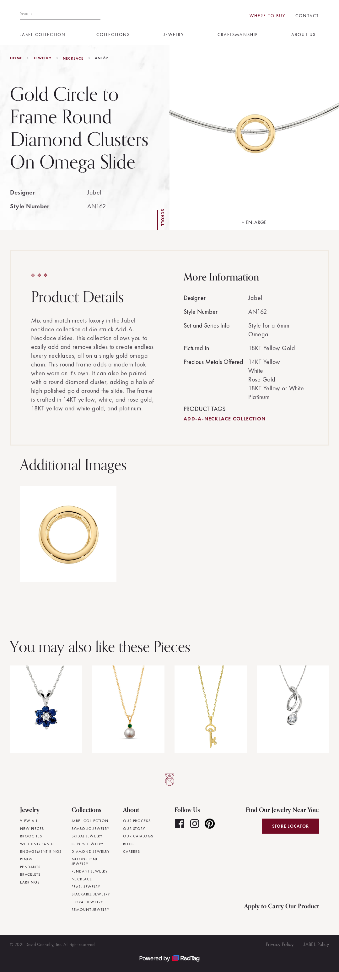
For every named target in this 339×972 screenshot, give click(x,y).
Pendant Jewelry (90, 871)
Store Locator (290, 826)
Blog (128, 844)
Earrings (30, 882)
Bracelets (30, 874)
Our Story (134, 828)
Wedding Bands (37, 844)
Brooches (31, 836)
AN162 (101, 58)
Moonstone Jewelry (85, 861)
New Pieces (32, 828)
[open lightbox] (254, 137)
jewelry (42, 58)
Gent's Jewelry (88, 844)
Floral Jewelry (87, 902)
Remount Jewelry (90, 909)
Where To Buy (267, 16)
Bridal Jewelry (87, 836)
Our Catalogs (138, 836)
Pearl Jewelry (86, 886)
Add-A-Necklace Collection (225, 419)
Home (16, 58)
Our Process (137, 821)
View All (29, 821)
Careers (131, 851)
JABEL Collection (43, 34)
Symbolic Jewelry (90, 828)
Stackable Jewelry (91, 894)
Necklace (73, 58)
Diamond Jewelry (91, 851)
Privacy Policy (280, 944)
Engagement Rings (41, 851)
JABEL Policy (316, 944)
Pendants (30, 867)
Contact (307, 16)
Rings (26, 859)
